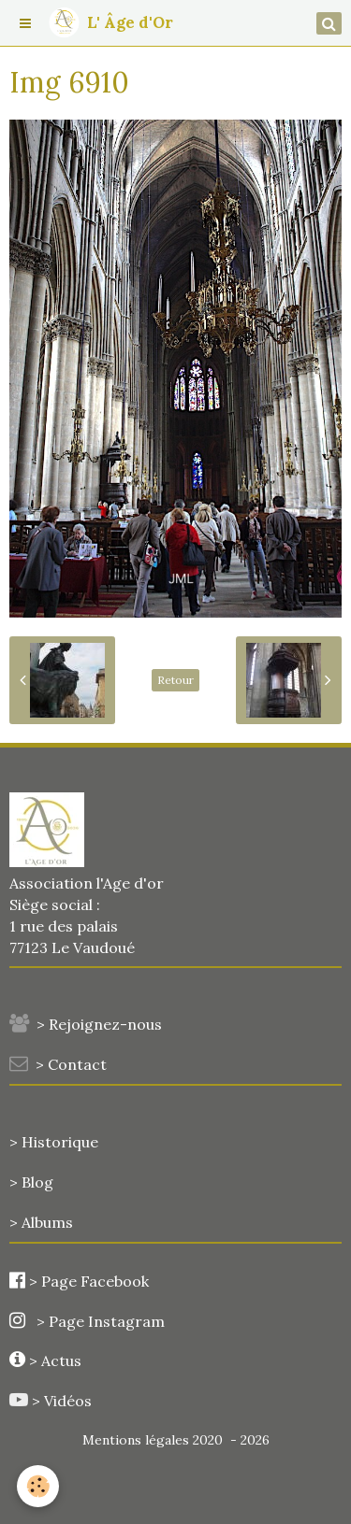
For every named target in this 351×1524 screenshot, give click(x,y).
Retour (175, 680)
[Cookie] (38, 1486)
